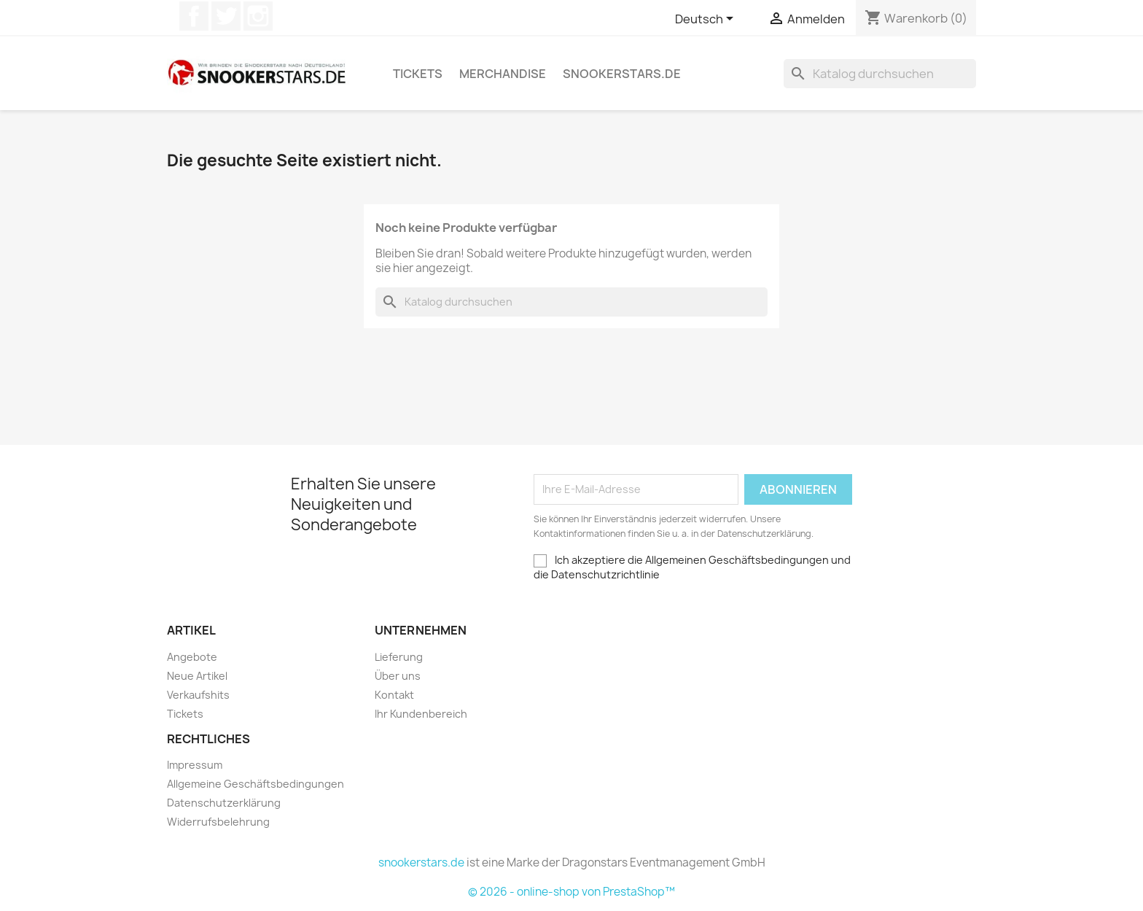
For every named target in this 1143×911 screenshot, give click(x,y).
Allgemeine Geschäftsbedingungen (255, 784)
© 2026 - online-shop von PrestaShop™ (571, 891)
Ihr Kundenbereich (421, 714)
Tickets (417, 74)
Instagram (258, 16)
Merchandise (502, 74)
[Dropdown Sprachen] (706, 19)
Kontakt (394, 695)
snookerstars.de (622, 74)
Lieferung (399, 657)
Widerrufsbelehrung (218, 822)
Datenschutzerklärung (224, 803)
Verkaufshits (198, 695)
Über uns (398, 676)
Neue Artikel (197, 676)
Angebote (192, 657)
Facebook (193, 16)
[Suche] (880, 73)
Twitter (226, 16)
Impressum (194, 765)
